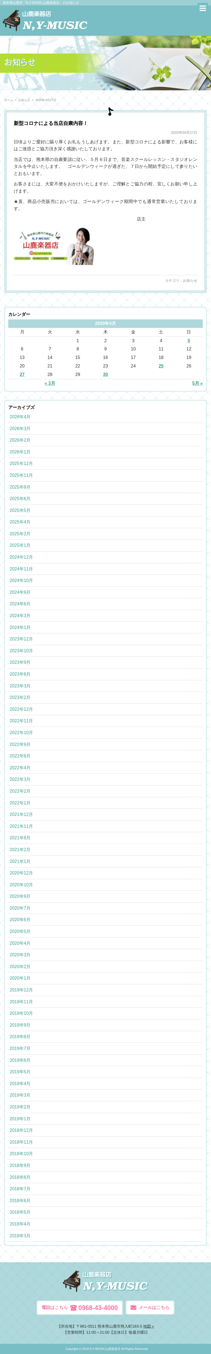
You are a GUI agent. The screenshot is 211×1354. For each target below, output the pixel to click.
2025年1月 (20, 545)
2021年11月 (21, 826)
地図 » (148, 1326)
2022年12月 (21, 709)
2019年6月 (20, 1060)
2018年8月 (20, 1177)
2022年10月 (21, 732)
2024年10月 (21, 580)
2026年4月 (20, 416)
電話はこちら (79, 1307)
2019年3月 (20, 1095)
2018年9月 (20, 1165)
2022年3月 (20, 779)
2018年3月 (20, 1235)
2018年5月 (20, 1212)
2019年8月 (20, 1036)
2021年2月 (20, 849)
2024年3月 (20, 615)
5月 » (197, 383)
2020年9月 (20, 896)
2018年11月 (21, 1142)
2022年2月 (20, 791)
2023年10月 (21, 650)
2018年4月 (20, 1224)
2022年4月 (20, 767)
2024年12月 (21, 557)
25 (161, 366)
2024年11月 (21, 569)
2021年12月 (21, 814)
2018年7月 (20, 1188)
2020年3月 (20, 954)
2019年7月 (20, 1048)
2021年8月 (20, 837)
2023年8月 (20, 674)
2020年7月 (20, 908)
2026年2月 (20, 440)
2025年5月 (20, 510)
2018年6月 (20, 1200)
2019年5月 (20, 1071)
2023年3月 (20, 686)
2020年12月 (21, 873)
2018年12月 (21, 1130)
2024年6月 (20, 603)
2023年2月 (20, 697)
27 (22, 374)
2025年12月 (21, 463)
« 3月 (50, 383)
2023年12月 (21, 639)
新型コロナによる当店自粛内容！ (51, 123)
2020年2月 (20, 966)
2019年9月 (20, 1025)
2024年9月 (20, 592)
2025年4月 (20, 522)
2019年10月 (21, 1013)
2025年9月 (20, 487)
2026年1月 (20, 452)
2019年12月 (21, 990)
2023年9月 (20, 662)
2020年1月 (20, 978)
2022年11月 (21, 720)
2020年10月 (21, 884)
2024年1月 (20, 627)
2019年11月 (21, 1001)
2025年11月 (21, 475)
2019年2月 (20, 1107)
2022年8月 (20, 756)
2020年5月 (20, 931)
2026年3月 (20, 428)
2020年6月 (20, 919)
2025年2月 (20, 533)
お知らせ (190, 280)
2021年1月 (20, 861)
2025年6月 (20, 498)
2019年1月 (20, 1118)
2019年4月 (20, 1083)
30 (105, 374)
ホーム (8, 100)
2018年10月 (21, 1153)
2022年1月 (20, 803)
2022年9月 (20, 744)
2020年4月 (20, 943)
